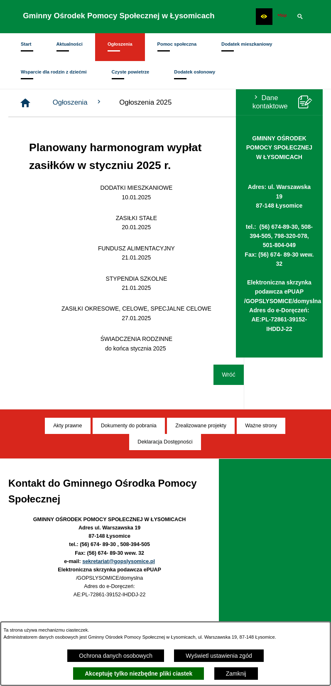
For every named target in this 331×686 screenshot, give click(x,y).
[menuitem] (26, 47)
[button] (264, 16)
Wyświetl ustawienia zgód (219, 655)
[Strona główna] (104, 103)
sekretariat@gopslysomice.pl (118, 561)
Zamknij (236, 673)
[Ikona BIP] (282, 16)
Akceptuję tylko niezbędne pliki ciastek (138, 673)
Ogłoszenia (157, 102)
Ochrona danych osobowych (115, 655)
